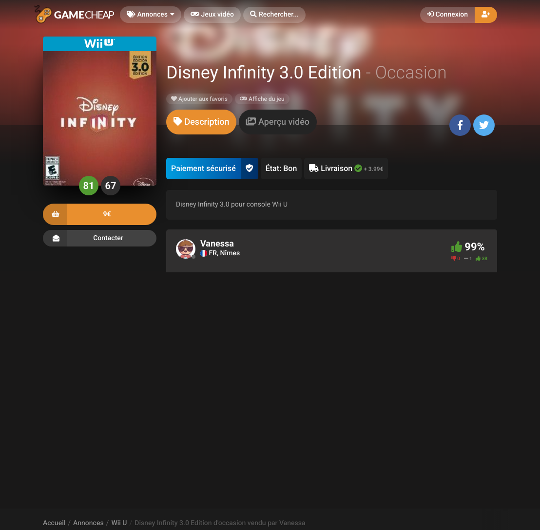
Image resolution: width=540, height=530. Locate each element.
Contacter (99, 238)
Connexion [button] (447, 15)
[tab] (201, 122)
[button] (274, 15)
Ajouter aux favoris (199, 98)
